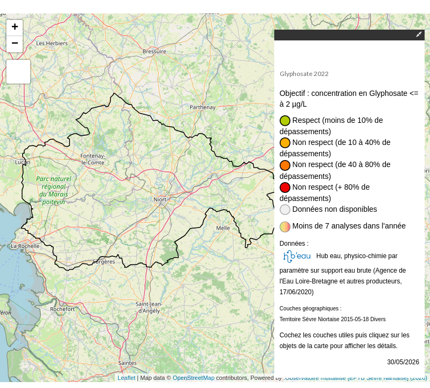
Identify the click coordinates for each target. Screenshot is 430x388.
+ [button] (14, 28)
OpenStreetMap (193, 378)
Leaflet (126, 378)
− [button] (14, 44)
